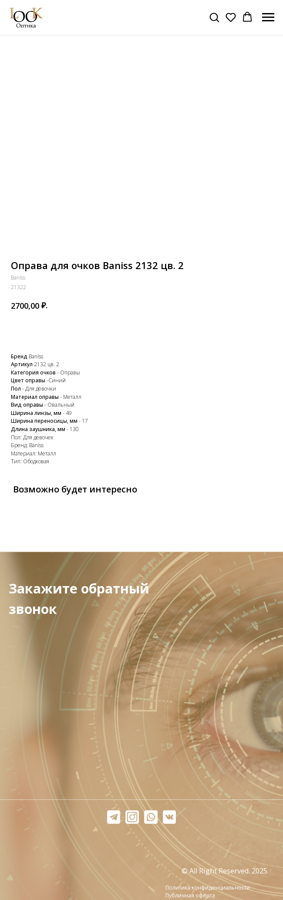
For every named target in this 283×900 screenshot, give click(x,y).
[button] (214, 17)
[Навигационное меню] (268, 17)
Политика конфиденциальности (207, 887)
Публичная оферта (190, 895)
